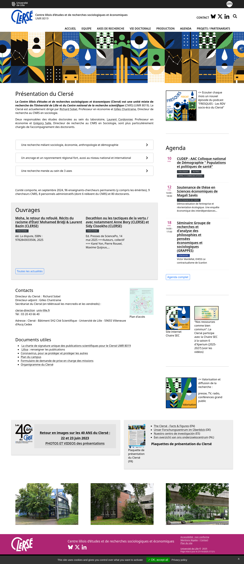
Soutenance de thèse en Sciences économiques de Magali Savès (197, 191)
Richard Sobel (68, 109)
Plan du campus (31, 357)
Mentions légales (189, 540)
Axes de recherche (110, 28)
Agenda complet (177, 277)
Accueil (70, 28)
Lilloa (25, 349)
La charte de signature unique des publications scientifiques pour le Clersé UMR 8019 (76, 346)
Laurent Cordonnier (120, 119)
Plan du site (187, 543)
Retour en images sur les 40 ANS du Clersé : (75, 432)
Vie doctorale (140, 28)
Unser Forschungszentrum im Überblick (179, 430)
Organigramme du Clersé (37, 364)
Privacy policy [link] (179, 559)
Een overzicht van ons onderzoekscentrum (181, 437)
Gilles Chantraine (125, 109)
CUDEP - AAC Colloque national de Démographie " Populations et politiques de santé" (201, 162)
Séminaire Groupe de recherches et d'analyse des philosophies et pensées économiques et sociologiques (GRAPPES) (193, 236)
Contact (203, 17)
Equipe (86, 28)
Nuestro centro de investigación (174, 433)
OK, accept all (158, 559)
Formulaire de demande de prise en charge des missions (57, 361)
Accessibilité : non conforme (195, 537)
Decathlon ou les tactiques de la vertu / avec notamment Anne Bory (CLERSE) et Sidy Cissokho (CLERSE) (117, 222)
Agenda (185, 28)
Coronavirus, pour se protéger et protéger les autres (54, 353)
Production (165, 28)
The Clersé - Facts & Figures (171, 426)
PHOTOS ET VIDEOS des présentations (74, 443)
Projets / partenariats (213, 28)
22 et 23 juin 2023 (75, 438)
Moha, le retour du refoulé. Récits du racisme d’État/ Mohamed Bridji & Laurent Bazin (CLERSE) (48, 222)
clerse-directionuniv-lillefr (32, 310)
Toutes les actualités (30, 271)
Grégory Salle (42, 123)
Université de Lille (190, 548)
